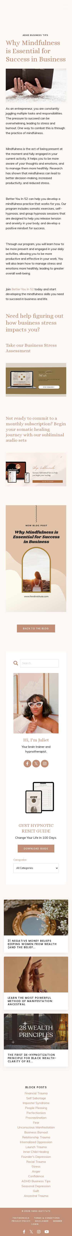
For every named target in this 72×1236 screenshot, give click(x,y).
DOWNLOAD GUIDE (36, 848)
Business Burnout (36, 1132)
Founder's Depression (36, 1157)
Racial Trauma (36, 1162)
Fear (36, 1122)
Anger (36, 1171)
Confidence (36, 1176)
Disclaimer (42, 1221)
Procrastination (36, 1117)
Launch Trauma (36, 1147)
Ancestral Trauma (36, 1196)
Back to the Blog (36, 628)
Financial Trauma (36, 1093)
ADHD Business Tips (36, 1181)
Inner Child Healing (36, 1152)
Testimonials (20, 1218)
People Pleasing (36, 1108)
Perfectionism (36, 1113)
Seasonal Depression (36, 1186)
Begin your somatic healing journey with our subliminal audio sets (36, 432)
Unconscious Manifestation (36, 1127)
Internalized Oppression (36, 1142)
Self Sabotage (36, 1098)
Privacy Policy (21, 1221)
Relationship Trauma (36, 1137)
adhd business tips (35, 35)
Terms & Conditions (47, 1218)
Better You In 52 (23, 289)
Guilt (36, 1191)
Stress (36, 1166)
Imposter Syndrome (36, 1103)
